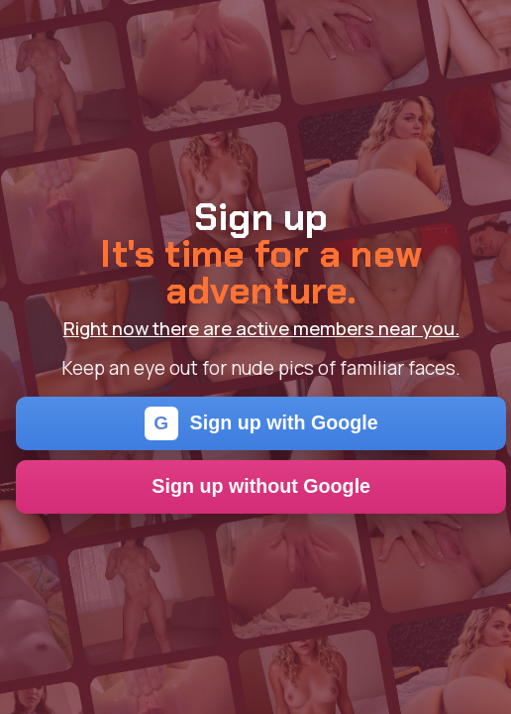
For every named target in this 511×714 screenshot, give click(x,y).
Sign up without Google (261, 486)
